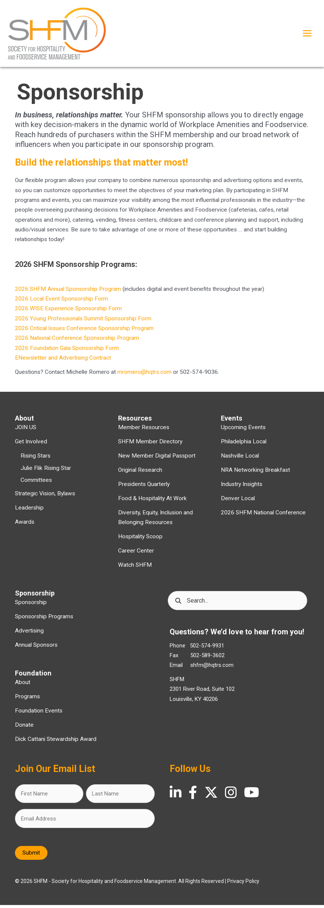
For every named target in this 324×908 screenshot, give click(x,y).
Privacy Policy (243, 884)
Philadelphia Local (243, 444)
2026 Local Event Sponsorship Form (61, 301)
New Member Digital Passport (156, 458)
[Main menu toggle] (307, 34)
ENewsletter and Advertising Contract (63, 360)
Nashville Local (240, 458)
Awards (24, 524)
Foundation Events (38, 713)
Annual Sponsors (36, 647)
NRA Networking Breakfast (255, 473)
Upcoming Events (243, 430)
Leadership (29, 510)
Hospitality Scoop (140, 539)
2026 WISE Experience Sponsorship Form (68, 311)
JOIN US (25, 430)
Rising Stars (35, 458)
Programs (27, 699)
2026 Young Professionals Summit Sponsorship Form (83, 321)
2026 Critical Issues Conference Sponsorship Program (84, 331)
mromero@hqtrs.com (144, 375)
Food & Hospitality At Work (152, 501)
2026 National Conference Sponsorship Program (77, 341)
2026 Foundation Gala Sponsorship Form (67, 350)
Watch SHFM (135, 567)
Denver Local (238, 501)
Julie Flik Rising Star (46, 470)
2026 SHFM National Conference (263, 515)
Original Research (140, 473)
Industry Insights (241, 487)
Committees (36, 482)
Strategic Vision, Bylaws (45, 496)
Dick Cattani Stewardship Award (55, 741)
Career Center (136, 553)
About (22, 685)
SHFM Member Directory (150, 444)
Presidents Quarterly (144, 487)
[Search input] (238, 603)
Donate (24, 727)
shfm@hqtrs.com (212, 668)
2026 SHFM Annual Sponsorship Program (68, 291)
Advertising (29, 633)
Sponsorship (31, 605)
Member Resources (143, 430)
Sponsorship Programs (44, 619)
